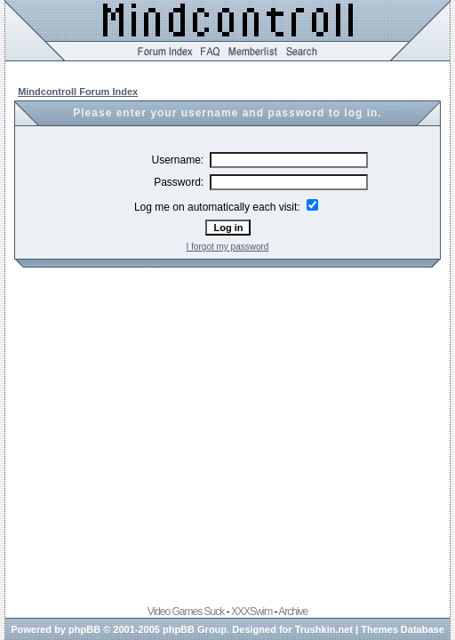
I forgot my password (228, 247)
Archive (292, 611)
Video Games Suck (186, 611)
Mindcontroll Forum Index (78, 91)
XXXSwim (251, 611)
